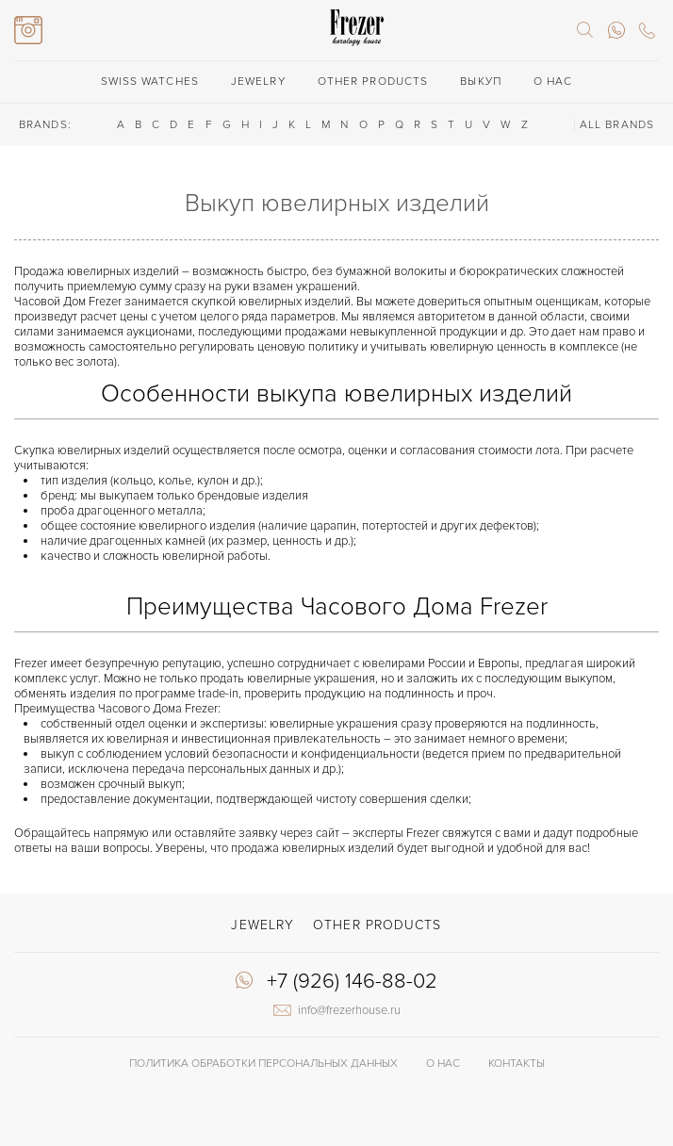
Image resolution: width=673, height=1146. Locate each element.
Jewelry (258, 81)
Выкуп (480, 81)
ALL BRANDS (617, 125)
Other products (373, 81)
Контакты (516, 1063)
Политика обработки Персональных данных (263, 1063)
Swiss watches (150, 81)
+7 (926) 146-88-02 (352, 982)
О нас (553, 81)
